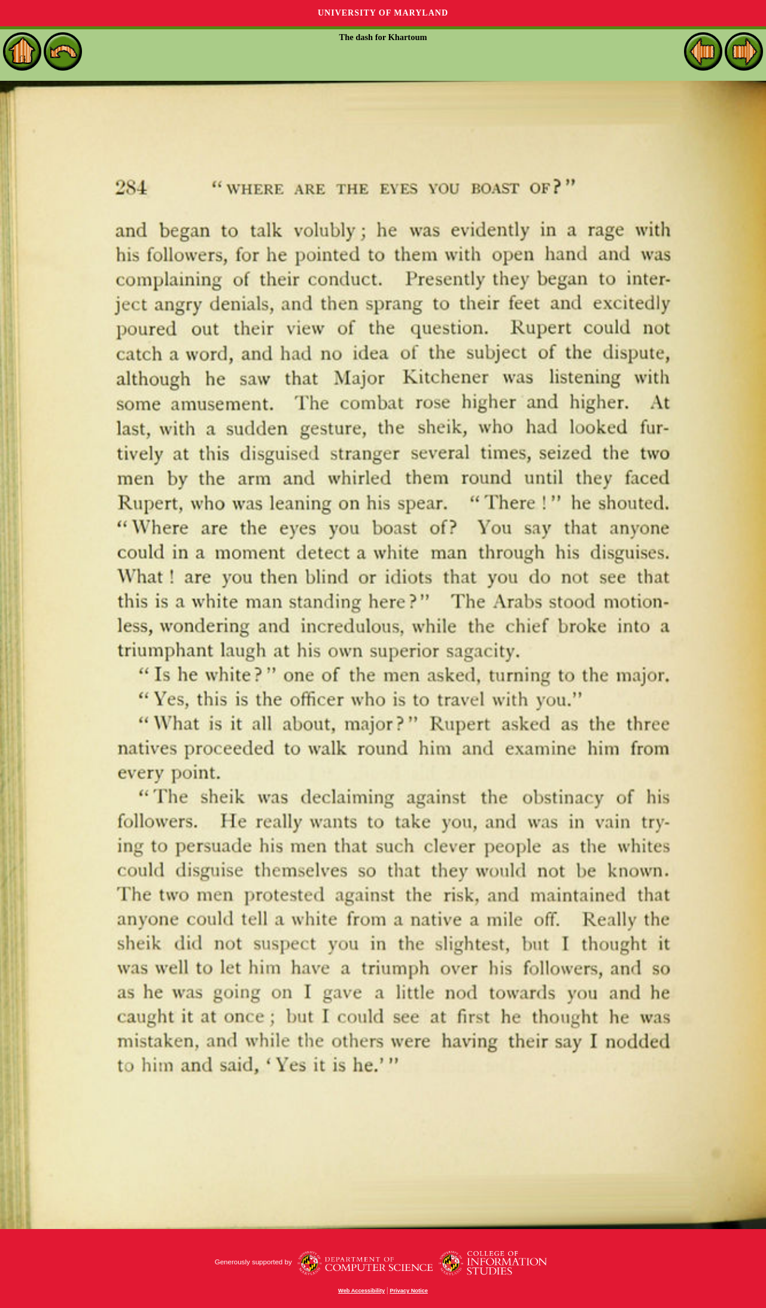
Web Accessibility (361, 1291)
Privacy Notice (409, 1291)
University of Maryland (383, 12)
